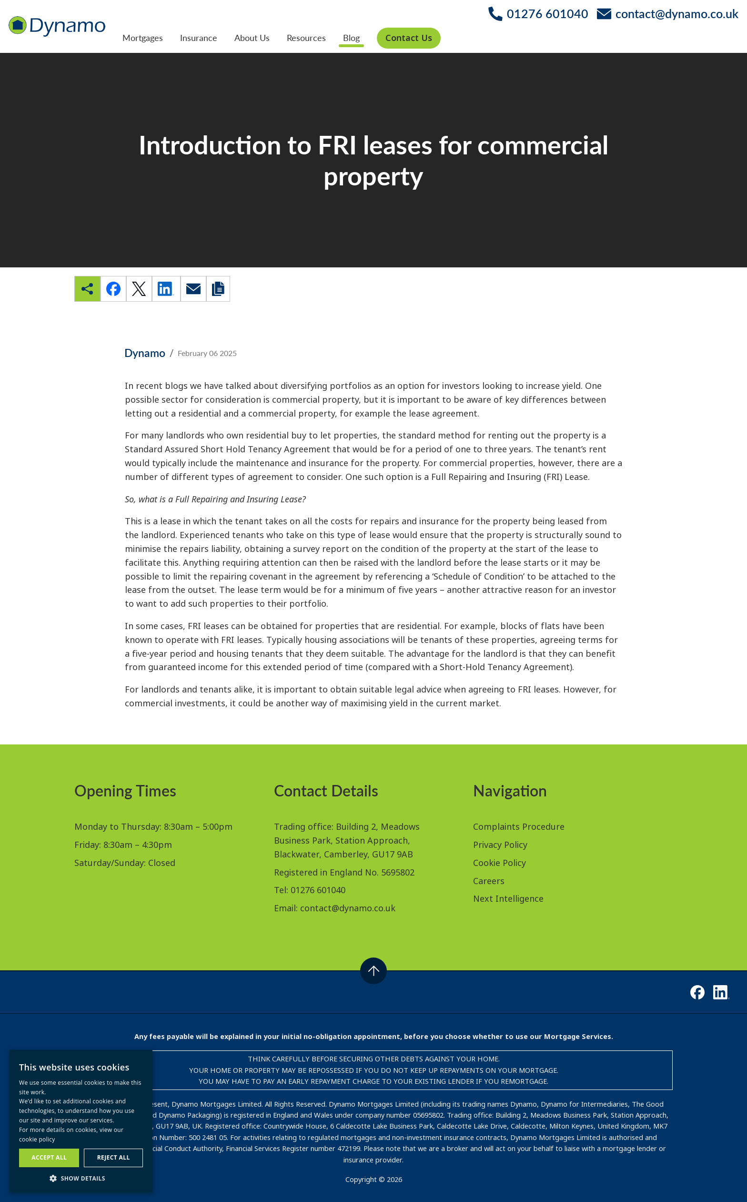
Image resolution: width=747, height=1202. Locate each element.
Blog (351, 37)
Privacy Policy (500, 844)
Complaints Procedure (519, 826)
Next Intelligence (508, 898)
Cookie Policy (499, 862)
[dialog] (81, 1121)
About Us (252, 37)
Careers (489, 880)
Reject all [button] (113, 1157)
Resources (306, 37)
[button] (81, 1178)
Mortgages (142, 37)
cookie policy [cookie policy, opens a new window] (37, 1139)
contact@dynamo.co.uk (347, 908)
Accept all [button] (49, 1157)
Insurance (198, 37)
